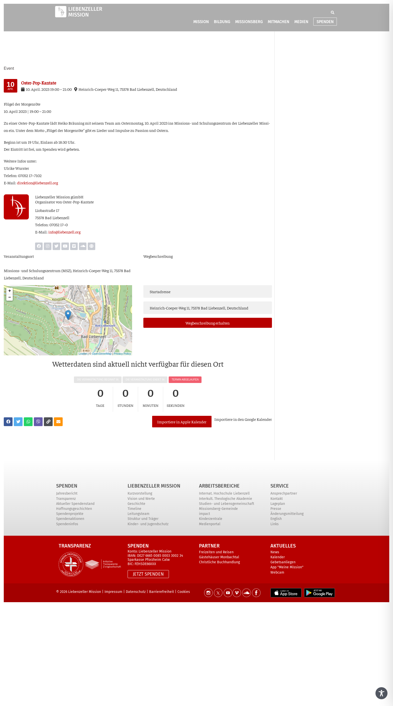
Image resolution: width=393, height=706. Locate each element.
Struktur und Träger (143, 519)
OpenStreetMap (102, 353)
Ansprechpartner (283, 493)
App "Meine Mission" (287, 567)
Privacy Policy (122, 353)
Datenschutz (136, 592)
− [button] (9, 297)
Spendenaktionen (70, 519)
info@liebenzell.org (64, 231)
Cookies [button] (183, 592)
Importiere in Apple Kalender (182, 421)
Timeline (134, 509)
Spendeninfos (67, 524)
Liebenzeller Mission (154, 486)
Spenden (66, 486)
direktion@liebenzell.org (37, 182)
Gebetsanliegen (283, 562)
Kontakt (276, 499)
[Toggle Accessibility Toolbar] (381, 693)
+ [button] (9, 291)
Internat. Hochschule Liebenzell (224, 493)
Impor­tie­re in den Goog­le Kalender (243, 419)
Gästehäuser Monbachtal (219, 557)
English (276, 519)
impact (204, 514)
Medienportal (209, 524)
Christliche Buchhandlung (219, 562)
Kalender (277, 557)
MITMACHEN (278, 22)
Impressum (113, 592)
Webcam (277, 572)
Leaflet (83, 353)
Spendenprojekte (69, 514)
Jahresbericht (66, 493)
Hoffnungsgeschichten (74, 509)
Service (279, 486)
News (274, 552)
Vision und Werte (141, 499)
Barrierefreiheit (161, 592)
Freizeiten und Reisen (216, 552)
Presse (275, 509)
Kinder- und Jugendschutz (148, 524)
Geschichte (136, 504)
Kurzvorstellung (140, 493)
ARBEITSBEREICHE (219, 486)
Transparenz (66, 499)
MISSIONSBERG (249, 22)
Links (274, 524)
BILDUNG (222, 22)
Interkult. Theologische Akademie (225, 499)
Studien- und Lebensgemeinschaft (226, 504)
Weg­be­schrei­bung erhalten (207, 322)
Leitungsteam (138, 514)
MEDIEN (301, 22)
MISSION (201, 22)
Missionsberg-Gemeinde (218, 509)
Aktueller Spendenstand (75, 504)
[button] (332, 13)
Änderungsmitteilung (287, 514)
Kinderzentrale (210, 519)
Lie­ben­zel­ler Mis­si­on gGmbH (59, 196)
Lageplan (277, 504)
